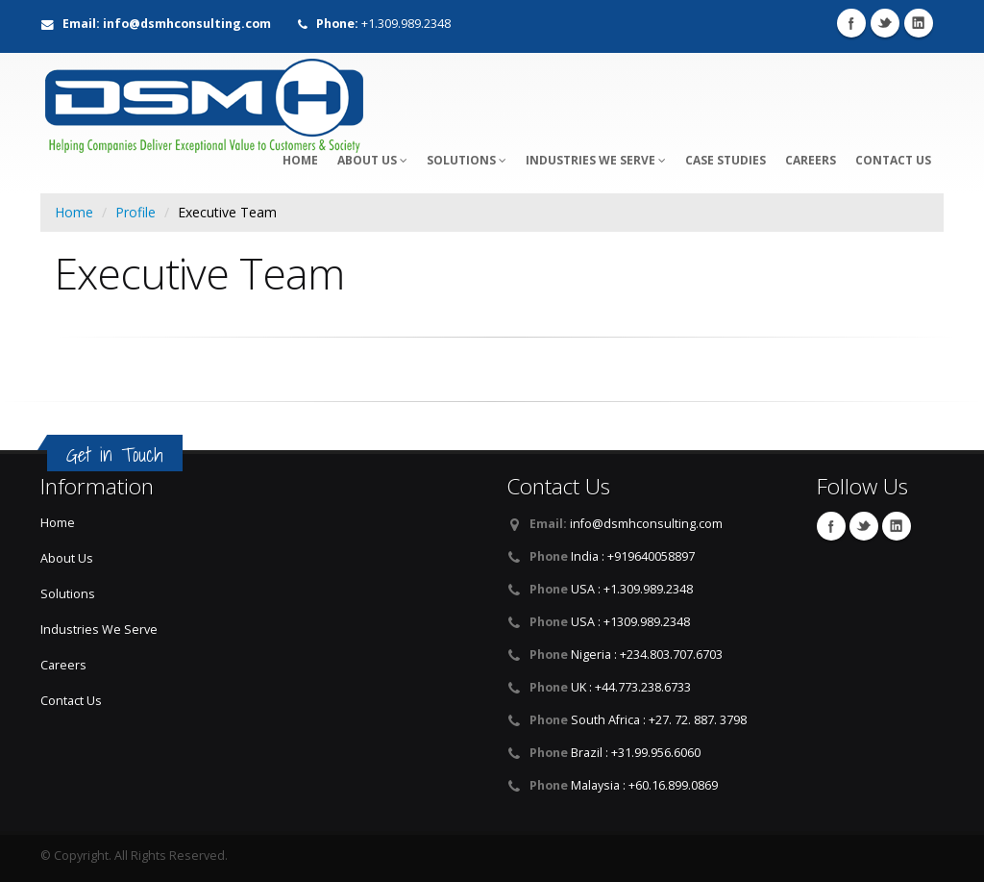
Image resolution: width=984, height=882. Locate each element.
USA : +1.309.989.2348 (632, 589)
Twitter (885, 23)
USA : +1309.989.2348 (630, 622)
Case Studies (725, 160)
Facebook (851, 23)
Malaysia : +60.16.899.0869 (644, 785)
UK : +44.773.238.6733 (631, 687)
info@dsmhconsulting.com (646, 524)
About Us (372, 160)
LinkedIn (918, 23)
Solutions (466, 160)
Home (74, 212)
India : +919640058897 (633, 556)
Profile (135, 212)
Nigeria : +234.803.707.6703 (647, 654)
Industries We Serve (596, 160)
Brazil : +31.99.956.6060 (636, 752)
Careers (810, 160)
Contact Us (893, 160)
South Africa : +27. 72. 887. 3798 (659, 720)
